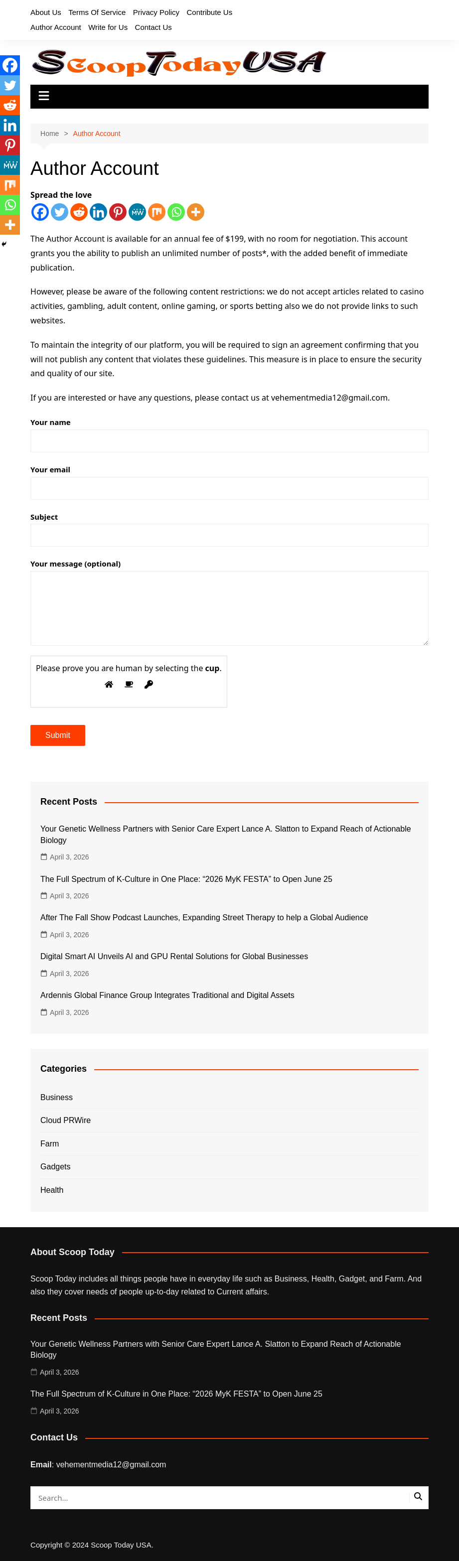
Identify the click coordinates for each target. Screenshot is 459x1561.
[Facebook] (40, 212)
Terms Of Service (97, 12)
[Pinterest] (118, 212)
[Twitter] (59, 212)
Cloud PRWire (65, 1120)
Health (51, 1190)
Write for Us (108, 27)
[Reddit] (79, 212)
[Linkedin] (98, 212)
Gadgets (55, 1166)
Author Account (55, 27)
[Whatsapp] (176, 212)
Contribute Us (210, 12)
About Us (45, 12)
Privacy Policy (156, 12)
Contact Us (153, 27)
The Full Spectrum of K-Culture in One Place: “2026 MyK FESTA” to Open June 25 (186, 879)
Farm (49, 1143)
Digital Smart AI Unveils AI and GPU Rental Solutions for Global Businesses (174, 956)
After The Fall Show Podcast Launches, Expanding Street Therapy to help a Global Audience (204, 917)
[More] (195, 212)
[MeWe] (137, 212)
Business (56, 1097)
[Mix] (156, 212)
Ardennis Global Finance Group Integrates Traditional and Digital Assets (167, 995)
